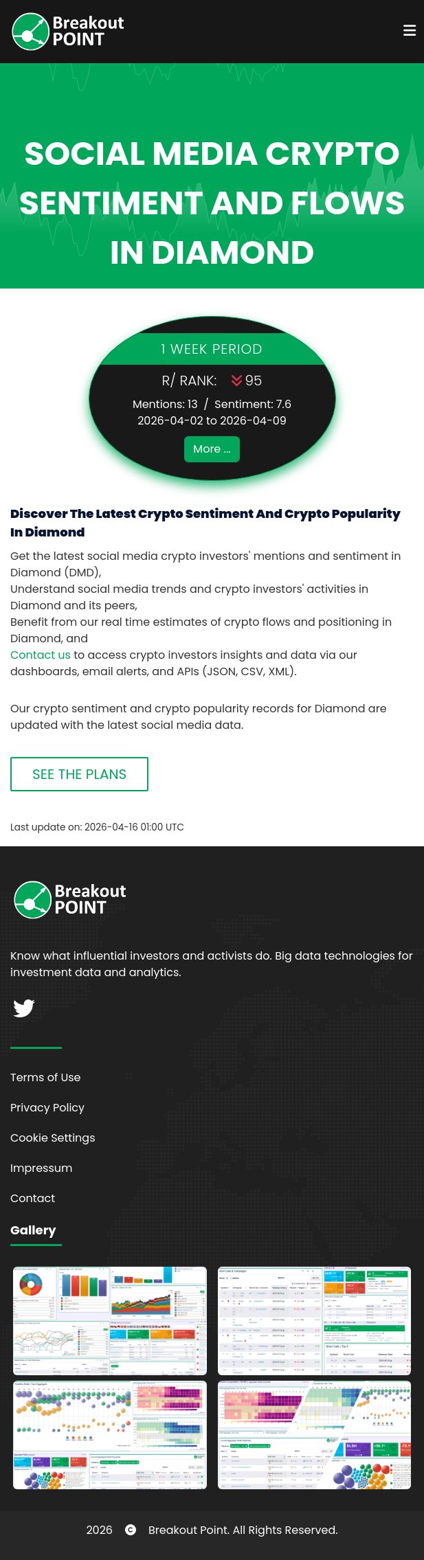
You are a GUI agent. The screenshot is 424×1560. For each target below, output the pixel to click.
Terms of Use (45, 1077)
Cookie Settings (53, 1138)
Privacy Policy (47, 1108)
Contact (32, 1198)
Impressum (41, 1168)
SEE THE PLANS (79, 774)
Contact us (40, 655)
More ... (211, 449)
